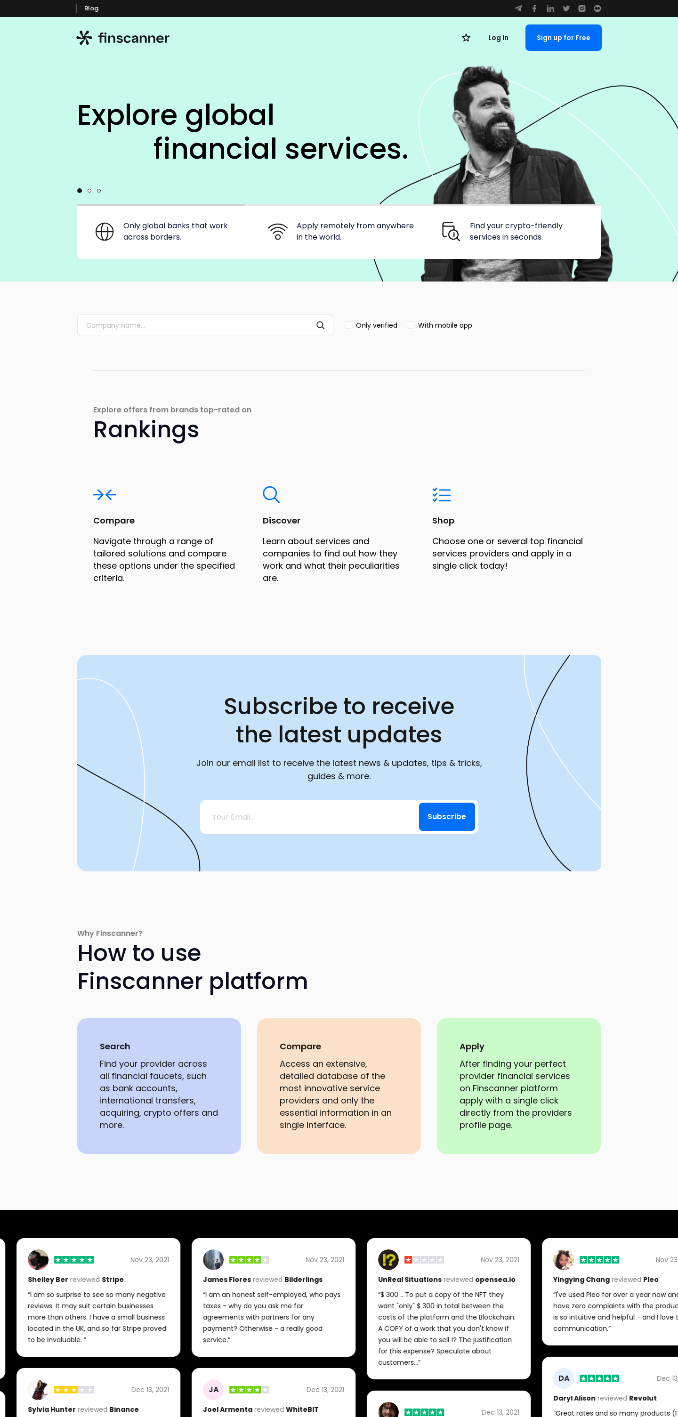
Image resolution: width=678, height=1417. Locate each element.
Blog (91, 8)
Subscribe (447, 816)
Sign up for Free (563, 37)
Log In (498, 37)
